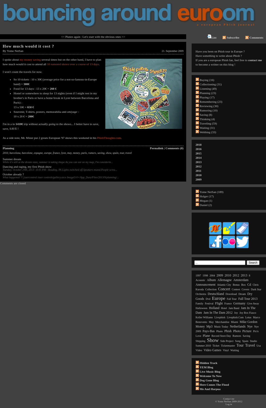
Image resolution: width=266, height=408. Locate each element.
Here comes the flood (214, 384)
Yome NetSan (15, 50)
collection (211, 289)
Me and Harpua (210, 389)
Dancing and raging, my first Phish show (27, 166)
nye (249, 326)
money (76, 152)
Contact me (228, 398)
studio (253, 341)
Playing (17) (207, 97)
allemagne (224, 280)
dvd (208, 298)
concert (224, 289)
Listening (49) (208, 88)
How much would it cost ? (28, 46)
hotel (224, 308)
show (108, 152)
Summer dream (12, 159)
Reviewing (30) (209, 106)
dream (242, 293)
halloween (201, 308)
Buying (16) (207, 80)
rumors (92, 152)
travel (128, 152)
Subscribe (231, 37)
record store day (221, 335)
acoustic (200, 280)
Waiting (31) (207, 127)
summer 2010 (203, 345)
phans (219, 331)
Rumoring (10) (209, 110)
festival (209, 303)
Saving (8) (206, 114)
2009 (199, 179)
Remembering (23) (211, 101)
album (211, 280)
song (238, 341)
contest (236, 289)
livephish (219, 317)
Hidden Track (208, 363)
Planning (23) (208, 93)
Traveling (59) (208, 123)
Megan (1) (206, 200)
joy (236, 312)
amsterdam (240, 280)
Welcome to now (211, 376)
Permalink (156, 148)
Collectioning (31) (211, 84)
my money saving (30, 59)
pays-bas (208, 331)
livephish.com (235, 317)
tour (122, 152)
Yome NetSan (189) (212, 192)
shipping (200, 341)
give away (253, 303)
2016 (199, 149)
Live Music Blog (210, 371)
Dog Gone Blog (209, 380)
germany (239, 303)
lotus (248, 317)
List (211, 36)
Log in (229, 404)
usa (258, 345)
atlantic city (224, 284)
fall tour (232, 298)
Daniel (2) (206, 205)
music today (221, 326)
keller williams (204, 317)
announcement (206, 284)
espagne (38, 152)
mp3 (209, 326)
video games (212, 350)
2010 (5, 152)
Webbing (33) (208, 132)
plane (206, 336)
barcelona (15, 152)
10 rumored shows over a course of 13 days (73, 64)
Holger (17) (207, 196)
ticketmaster (228, 345)
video (199, 350)
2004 (212, 275)
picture (247, 331)
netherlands (238, 326)
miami (234, 321)
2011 (198, 170)
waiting (234, 350)
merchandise (222, 321)
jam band (234, 308)
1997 (198, 275)
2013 (199, 162)
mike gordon (248, 322)
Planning (8, 148)
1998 (205, 275)
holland (214, 308)
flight (219, 303)
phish (228, 331)
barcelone (27, 152)
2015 (199, 153)
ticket (216, 345)
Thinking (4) (207, 119)
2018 (199, 144)
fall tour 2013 (248, 299)
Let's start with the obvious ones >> (104, 36)
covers (245, 289)
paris (84, 152)
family (199, 303)
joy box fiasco (247, 312)
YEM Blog (206, 367)
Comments (254, 37)
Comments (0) (174, 148)
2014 (199, 157)
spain (116, 152)
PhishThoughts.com (109, 137)
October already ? (13, 174)
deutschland (216, 294)
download (231, 293)
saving (100, 152)
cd (249, 284)
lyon (63, 152)
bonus (236, 284)
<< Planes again (70, 36)
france (56, 152)
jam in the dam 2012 (218, 312)
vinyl (226, 350)
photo (237, 331)
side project (227, 341)
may (69, 152)
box (243, 284)
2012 (199, 166)
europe (48, 152)
